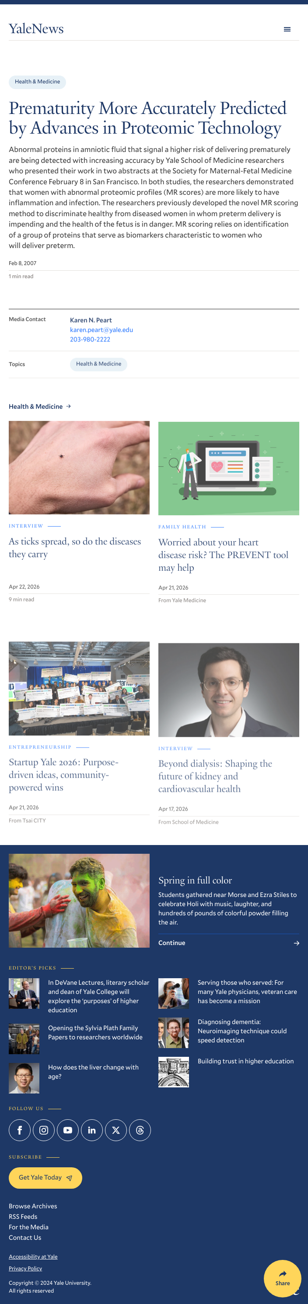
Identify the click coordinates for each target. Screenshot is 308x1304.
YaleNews (36, 30)
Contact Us (25, 1237)
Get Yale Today (45, 1177)
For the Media (29, 1227)
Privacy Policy (25, 1268)
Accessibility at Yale (33, 1256)
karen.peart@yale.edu (101, 335)
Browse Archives (33, 1206)
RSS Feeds (23, 1216)
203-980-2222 (90, 345)
